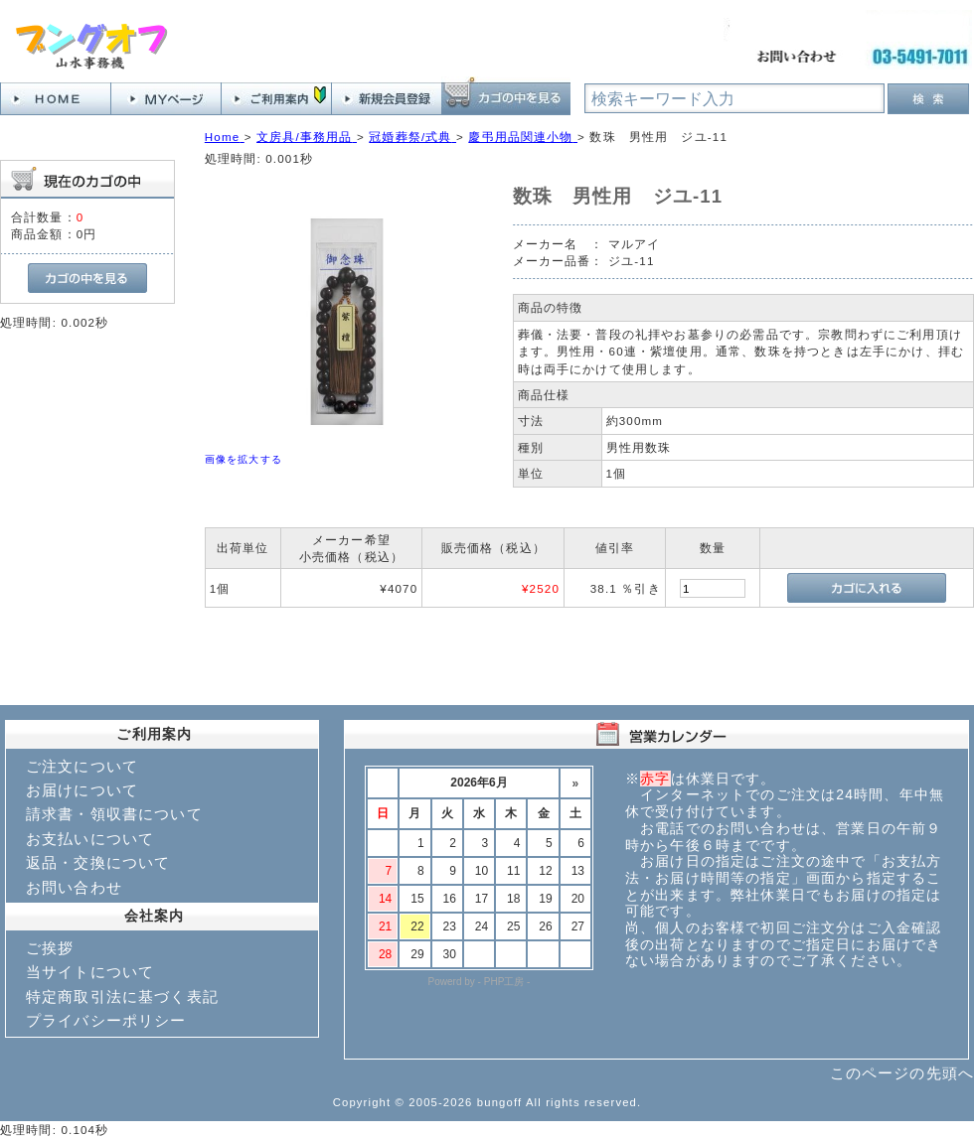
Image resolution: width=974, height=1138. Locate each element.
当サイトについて (90, 971)
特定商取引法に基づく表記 (122, 996)
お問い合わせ (74, 887)
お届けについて (82, 790)
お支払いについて (90, 838)
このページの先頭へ (902, 1073)
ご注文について (82, 766)
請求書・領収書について (114, 813)
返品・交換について (98, 862)
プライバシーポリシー (106, 1020)
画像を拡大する (243, 459)
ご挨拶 (50, 947)
